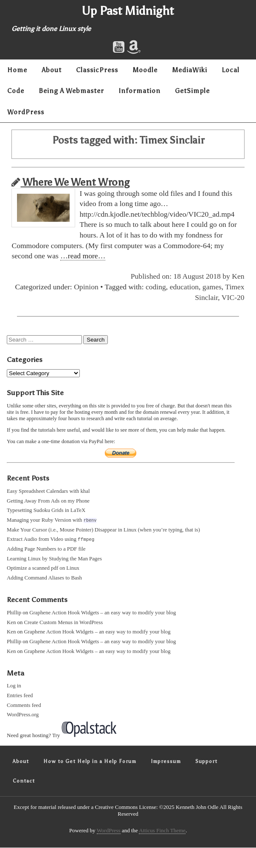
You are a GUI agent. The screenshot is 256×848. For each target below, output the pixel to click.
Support (206, 762)
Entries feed (20, 696)
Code (15, 91)
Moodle (145, 70)
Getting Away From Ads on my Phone (48, 501)
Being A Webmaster (71, 91)
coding (156, 287)
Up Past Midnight (128, 10)
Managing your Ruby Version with (51, 520)
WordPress (25, 112)
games (212, 287)
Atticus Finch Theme (162, 831)
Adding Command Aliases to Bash (44, 578)
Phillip (14, 613)
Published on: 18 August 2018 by (181, 276)
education (184, 287)
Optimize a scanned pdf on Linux (43, 568)
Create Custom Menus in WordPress (63, 623)
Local (230, 70)
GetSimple (192, 91)
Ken (238, 276)
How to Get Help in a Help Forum (89, 762)
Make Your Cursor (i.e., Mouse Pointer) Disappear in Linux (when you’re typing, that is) (103, 530)
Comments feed (24, 706)
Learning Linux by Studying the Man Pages (54, 559)
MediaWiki (189, 70)
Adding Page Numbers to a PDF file (46, 549)
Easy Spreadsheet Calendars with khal (48, 491)
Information (139, 91)
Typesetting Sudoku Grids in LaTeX (46, 510)
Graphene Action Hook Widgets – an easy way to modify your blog (102, 613)
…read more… (82, 256)
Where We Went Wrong (70, 182)
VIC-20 (233, 297)
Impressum (166, 762)
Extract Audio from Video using (50, 540)
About (52, 70)
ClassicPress (97, 70)
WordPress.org (23, 715)
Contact (24, 781)
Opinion (86, 287)
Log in (14, 686)
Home (17, 70)
